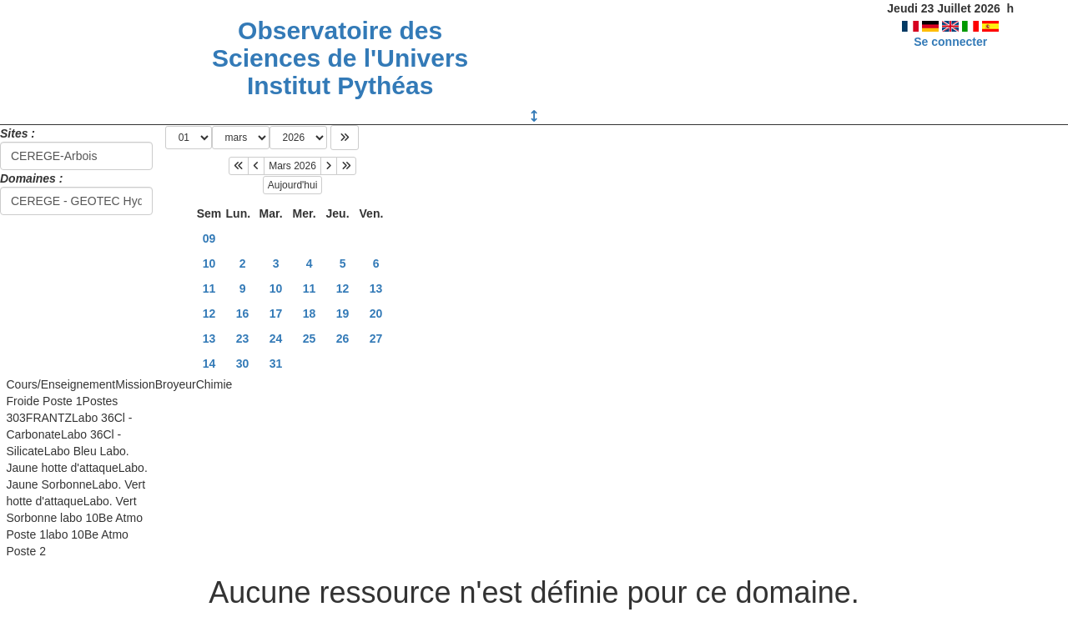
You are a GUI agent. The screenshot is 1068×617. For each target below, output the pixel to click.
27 (376, 338)
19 (343, 313)
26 (343, 338)
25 (309, 338)
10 (209, 263)
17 (276, 313)
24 (276, 338)
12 (343, 288)
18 (309, 313)
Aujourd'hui (293, 185)
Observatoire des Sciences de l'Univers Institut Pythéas (340, 58)
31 (276, 363)
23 (242, 338)
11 (209, 288)
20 (376, 313)
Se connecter (950, 41)
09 (209, 238)
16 (242, 313)
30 (242, 363)
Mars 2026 (292, 166)
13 (376, 288)
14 (209, 363)
